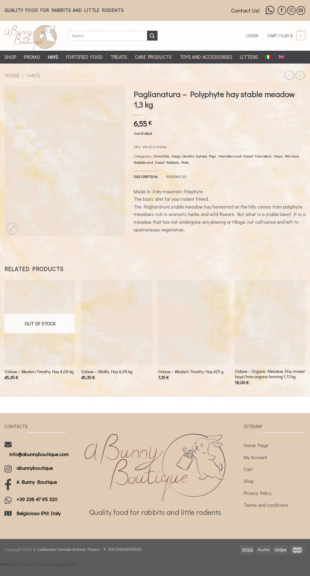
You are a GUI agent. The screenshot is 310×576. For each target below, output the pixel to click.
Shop (10, 57)
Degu (176, 156)
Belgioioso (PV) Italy (38, 513)
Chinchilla (161, 156)
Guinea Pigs (206, 156)
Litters (249, 57)
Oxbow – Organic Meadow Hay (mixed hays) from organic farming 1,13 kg (270, 374)
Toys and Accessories (206, 57)
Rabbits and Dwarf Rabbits (156, 162)
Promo (32, 57)
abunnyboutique (34, 467)
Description (146, 176)
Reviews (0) (176, 176)
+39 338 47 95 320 (36, 499)
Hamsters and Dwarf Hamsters (244, 156)
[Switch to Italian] (268, 57)
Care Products (153, 57)
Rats (185, 162)
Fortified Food (84, 57)
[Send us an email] (301, 10)
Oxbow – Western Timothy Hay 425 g (190, 371)
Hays (53, 57)
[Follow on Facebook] (281, 10)
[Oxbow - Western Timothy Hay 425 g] (193, 322)
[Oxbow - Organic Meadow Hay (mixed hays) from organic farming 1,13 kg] (270, 322)
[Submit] (152, 36)
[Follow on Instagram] (291, 10)
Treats (118, 57)
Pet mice (292, 156)
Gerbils (188, 156)
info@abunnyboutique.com (39, 454)
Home (11, 75)
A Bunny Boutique (36, 481)
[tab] (146, 177)
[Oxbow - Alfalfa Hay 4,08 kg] (116, 322)
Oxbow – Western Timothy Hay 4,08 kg (39, 371)
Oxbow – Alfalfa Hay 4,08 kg (106, 371)
